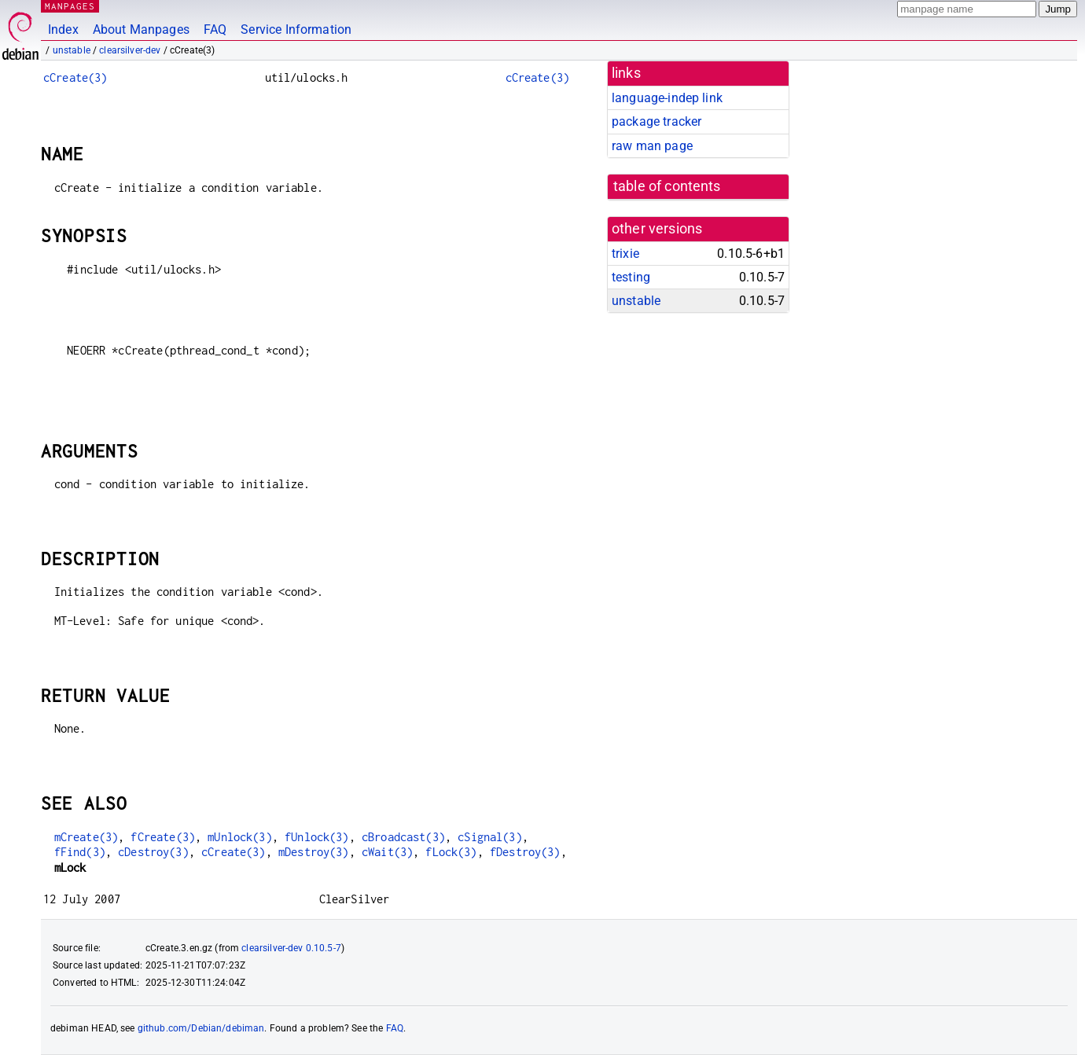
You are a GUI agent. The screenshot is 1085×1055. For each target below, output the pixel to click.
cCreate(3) (75, 77)
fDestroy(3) (525, 851)
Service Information (296, 29)
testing (631, 277)
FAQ (215, 29)
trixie (625, 253)
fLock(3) (450, 851)
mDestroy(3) (313, 851)
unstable (71, 50)
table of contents (667, 186)
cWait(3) (387, 851)
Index (63, 29)
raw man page (652, 145)
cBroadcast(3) (403, 837)
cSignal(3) (490, 837)
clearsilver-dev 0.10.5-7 (291, 948)
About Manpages (141, 29)
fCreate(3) (163, 837)
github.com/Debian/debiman (201, 1028)
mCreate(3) (86, 837)
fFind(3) (79, 851)
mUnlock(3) (240, 837)
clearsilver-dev (129, 50)
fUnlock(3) (317, 837)
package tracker (656, 121)
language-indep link (667, 97)
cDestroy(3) (153, 851)
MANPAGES (70, 6)
